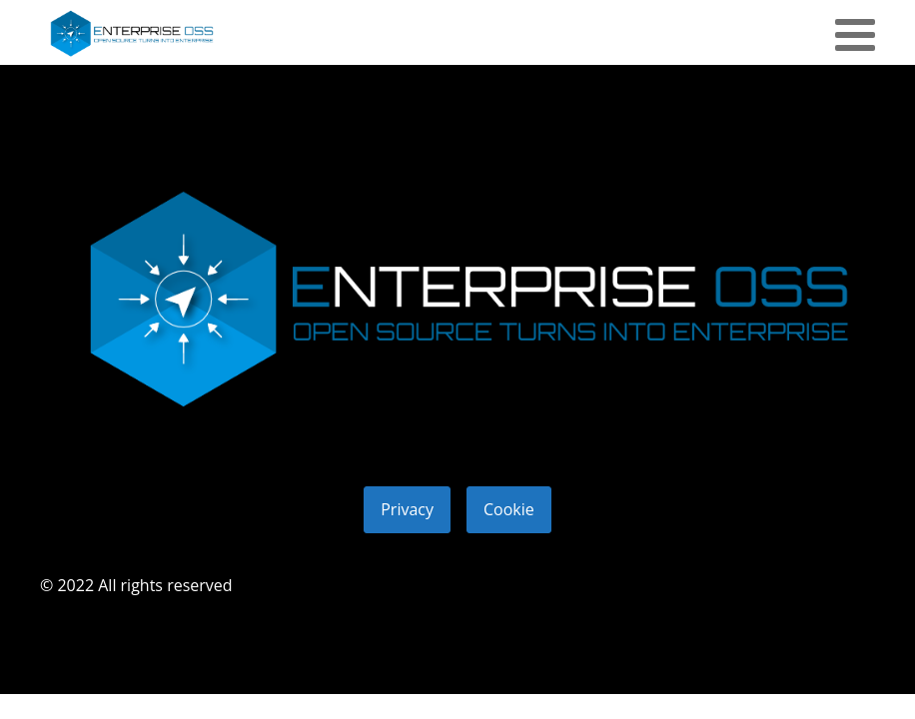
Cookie (508, 509)
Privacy (407, 509)
